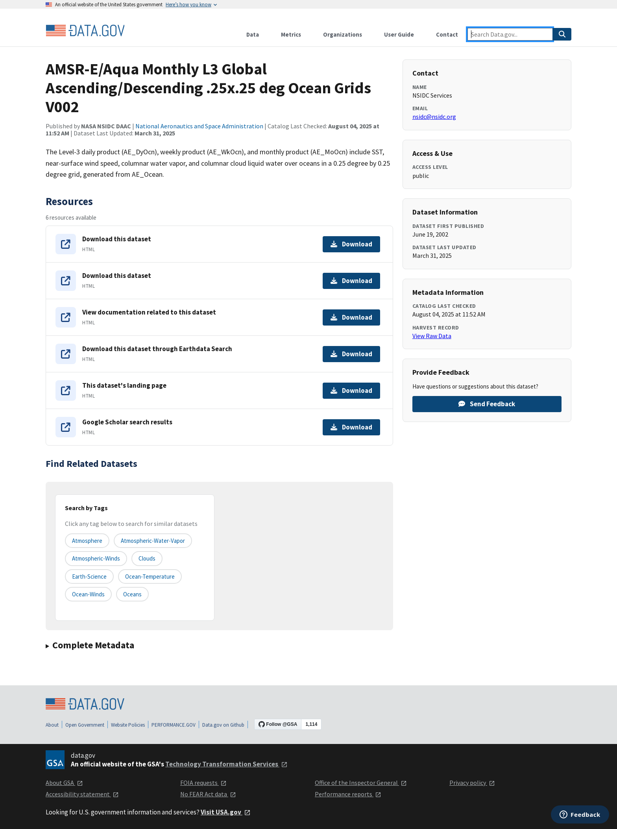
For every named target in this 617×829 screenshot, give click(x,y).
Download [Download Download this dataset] (351, 244)
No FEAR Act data (208, 794)
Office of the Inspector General (361, 782)
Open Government (84, 725)
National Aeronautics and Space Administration (199, 126)
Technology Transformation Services (226, 764)
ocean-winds (88, 594)
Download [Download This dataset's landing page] (351, 390)
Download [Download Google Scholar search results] (351, 427)
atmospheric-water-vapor (153, 540)
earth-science (89, 576)
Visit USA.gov (226, 812)
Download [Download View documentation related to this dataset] (351, 317)
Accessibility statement (82, 794)
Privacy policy (472, 782)
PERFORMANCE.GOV (173, 725)
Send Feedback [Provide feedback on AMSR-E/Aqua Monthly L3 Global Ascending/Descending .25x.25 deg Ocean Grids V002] (486, 404)
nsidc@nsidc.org (434, 116)
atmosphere (87, 540)
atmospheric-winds (96, 558)
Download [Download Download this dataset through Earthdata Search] (351, 354)
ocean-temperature (150, 576)
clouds (147, 558)
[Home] (85, 30)
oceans (132, 594)
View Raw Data (431, 336)
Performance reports (348, 794)
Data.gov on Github (223, 725)
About (52, 725)
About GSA (64, 782)
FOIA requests (203, 782)
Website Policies (128, 725)
